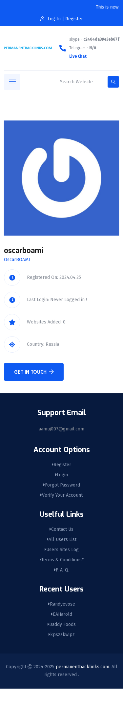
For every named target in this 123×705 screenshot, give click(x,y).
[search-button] (113, 82)
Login (61, 474)
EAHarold (61, 614)
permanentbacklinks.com (82, 667)
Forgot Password (61, 485)
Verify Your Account (61, 495)
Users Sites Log (62, 549)
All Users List (61, 539)
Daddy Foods (62, 624)
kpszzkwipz (62, 634)
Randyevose (61, 604)
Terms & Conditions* (62, 559)
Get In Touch (34, 372)
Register (61, 464)
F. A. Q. (61, 570)
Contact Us (61, 529)
